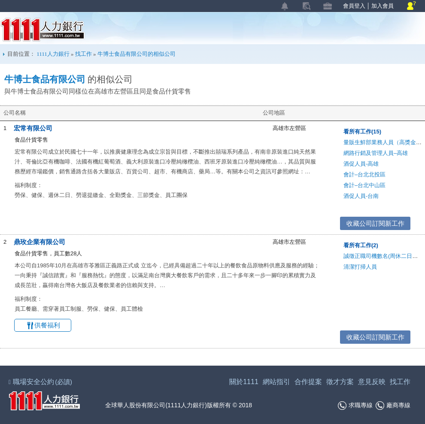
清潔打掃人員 (360, 266)
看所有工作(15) (362, 131)
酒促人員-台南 (361, 196)
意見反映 (372, 381)
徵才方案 (340, 381)
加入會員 (382, 6)
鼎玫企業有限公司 (39, 241)
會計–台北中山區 (364, 185)
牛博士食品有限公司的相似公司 (136, 54)
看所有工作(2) (360, 245)
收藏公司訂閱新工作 (375, 223)
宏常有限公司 (33, 128)
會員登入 (354, 6)
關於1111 (243, 381)
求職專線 (355, 405)
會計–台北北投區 (364, 174)
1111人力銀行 (42, 29)
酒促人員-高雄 (361, 164)
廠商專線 (393, 405)
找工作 (83, 54)
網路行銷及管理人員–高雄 (375, 153)
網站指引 (276, 381)
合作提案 (308, 381)
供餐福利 (47, 325)
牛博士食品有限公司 (44, 79)
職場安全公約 (41, 381)
